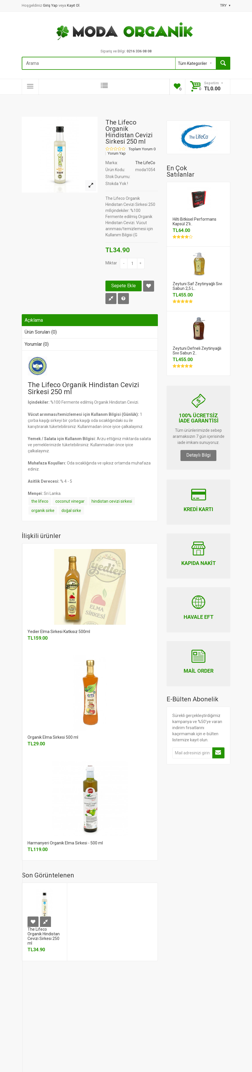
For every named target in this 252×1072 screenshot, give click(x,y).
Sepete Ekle (123, 285)
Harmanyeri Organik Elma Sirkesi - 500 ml (65, 843)
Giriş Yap (51, 5)
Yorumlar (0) (37, 344)
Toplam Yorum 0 (142, 149)
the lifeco (39, 501)
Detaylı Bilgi (198, 455)
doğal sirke (71, 510)
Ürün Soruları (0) (41, 332)
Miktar (111, 263)
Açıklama (34, 320)
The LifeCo (145, 162)
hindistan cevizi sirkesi (112, 501)
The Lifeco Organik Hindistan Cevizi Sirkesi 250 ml (44, 936)
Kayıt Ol (73, 5)
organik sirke (42, 510)
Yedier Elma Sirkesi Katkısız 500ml (59, 631)
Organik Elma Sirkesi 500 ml (53, 737)
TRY (225, 5)
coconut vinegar (70, 501)
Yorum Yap (117, 153)
